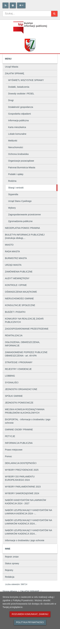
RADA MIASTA (12, 251)
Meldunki (12, 140)
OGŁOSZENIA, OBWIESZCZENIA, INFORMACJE (22, 344)
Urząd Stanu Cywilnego (20, 201)
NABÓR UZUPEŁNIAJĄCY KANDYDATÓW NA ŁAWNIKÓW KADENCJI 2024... (28, 522)
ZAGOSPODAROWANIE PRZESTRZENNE (26, 328)
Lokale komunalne (17, 134)
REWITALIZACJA (13, 335)
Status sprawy (12, 563)
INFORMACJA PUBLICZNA (19, 443)
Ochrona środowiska (18, 154)
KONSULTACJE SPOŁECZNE (20, 305)
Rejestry (9, 570)
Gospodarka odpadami (19, 113)
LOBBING (10, 375)
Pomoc (8, 456)
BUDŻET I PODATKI (15, 312)
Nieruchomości (15, 147)
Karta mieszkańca (17, 127)
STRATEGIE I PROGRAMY (18, 362)
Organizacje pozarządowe (21, 160)
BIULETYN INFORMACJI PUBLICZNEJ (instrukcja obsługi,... (24, 236)
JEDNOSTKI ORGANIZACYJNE (21, 389)
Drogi (10, 100)
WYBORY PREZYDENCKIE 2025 (22, 470)
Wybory (12, 208)
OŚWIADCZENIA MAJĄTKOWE (21, 292)
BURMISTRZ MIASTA (16, 258)
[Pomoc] (13, 5)
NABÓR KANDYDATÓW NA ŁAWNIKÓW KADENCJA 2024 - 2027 (25, 502)
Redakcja (9, 577)
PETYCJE (10, 436)
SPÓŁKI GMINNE (14, 396)
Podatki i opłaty (15, 174)
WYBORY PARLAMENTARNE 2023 (23, 486)
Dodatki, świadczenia (18, 87)
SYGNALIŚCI (11, 382)
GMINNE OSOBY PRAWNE (19, 429)
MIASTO (9, 244)
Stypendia (13, 194)
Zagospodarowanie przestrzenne (24, 214)
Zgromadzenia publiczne (20, 221)
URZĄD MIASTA (13, 265)
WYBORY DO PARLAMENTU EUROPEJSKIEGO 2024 (20, 478)
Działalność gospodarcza (20, 107)
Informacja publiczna (18, 120)
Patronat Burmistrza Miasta (21, 167)
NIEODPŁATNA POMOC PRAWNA (22, 228)
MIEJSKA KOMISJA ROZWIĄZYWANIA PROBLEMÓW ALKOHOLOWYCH (24, 411)
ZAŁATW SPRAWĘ (14, 73)
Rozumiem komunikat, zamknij (30, 614)
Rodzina (12, 181)
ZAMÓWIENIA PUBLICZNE (18, 271)
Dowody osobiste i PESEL (21, 93)
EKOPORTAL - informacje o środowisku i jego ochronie (27, 421)
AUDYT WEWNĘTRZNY (17, 278)
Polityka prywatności (30, 622)
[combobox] (27, 13)
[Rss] (5, 5)
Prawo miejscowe (13, 449)
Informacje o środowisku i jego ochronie (24, 540)
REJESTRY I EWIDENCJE (18, 369)
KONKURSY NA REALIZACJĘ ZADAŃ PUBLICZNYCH (24, 320)
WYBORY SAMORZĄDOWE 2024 (22, 493)
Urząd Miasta (11, 66)
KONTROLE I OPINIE (16, 285)
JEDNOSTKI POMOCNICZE (19, 402)
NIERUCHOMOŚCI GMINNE (19, 298)
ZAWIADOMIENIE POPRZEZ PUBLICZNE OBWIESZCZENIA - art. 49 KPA (26, 354)
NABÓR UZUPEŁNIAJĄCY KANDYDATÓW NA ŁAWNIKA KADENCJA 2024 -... (28, 512)
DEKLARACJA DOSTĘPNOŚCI (20, 463)
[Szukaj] (54, 13)
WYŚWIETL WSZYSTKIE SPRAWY (26, 80)
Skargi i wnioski (16, 187)
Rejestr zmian (12, 556)
